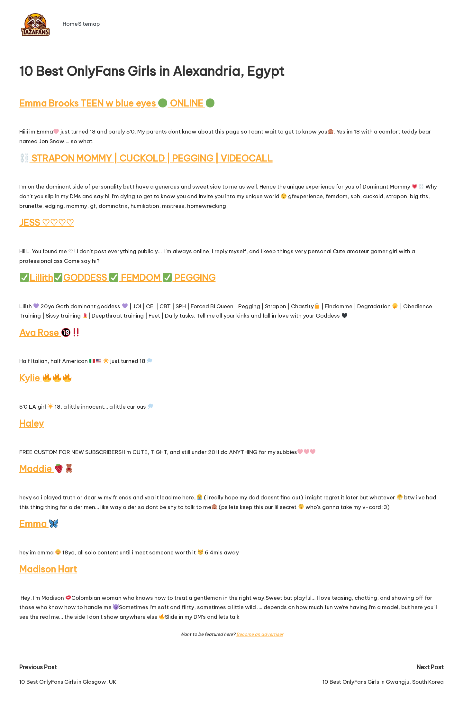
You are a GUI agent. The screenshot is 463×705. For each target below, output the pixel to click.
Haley (31, 421)
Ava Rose (50, 331)
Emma (38, 521)
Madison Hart (48, 566)
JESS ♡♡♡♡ (47, 221)
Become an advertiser (259, 631)
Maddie (46, 466)
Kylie (45, 376)
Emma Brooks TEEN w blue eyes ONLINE (117, 103)
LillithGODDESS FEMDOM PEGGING (119, 276)
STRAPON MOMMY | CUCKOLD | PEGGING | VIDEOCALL (148, 157)
